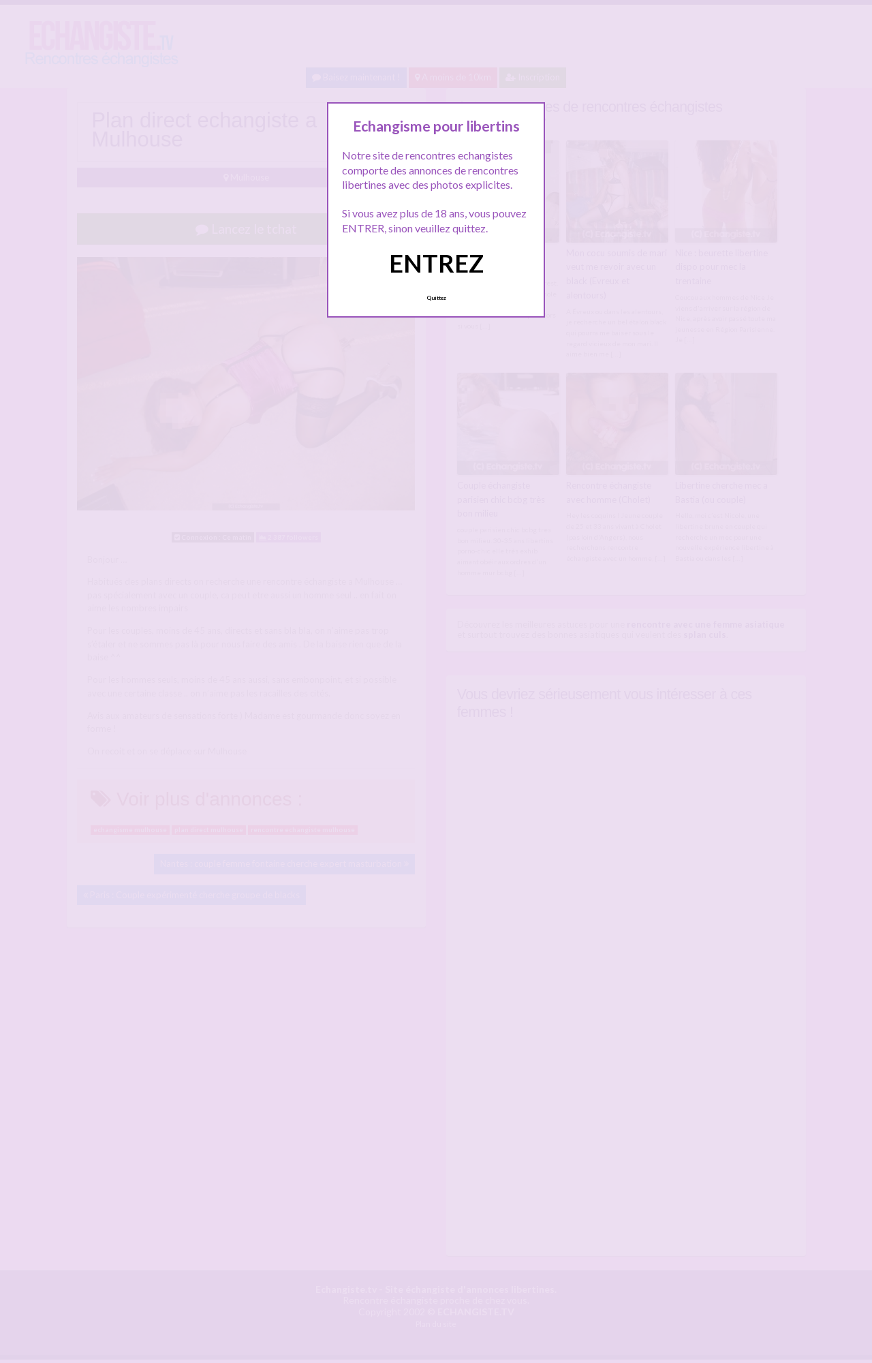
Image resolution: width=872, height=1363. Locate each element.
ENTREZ (436, 263)
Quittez (436, 297)
